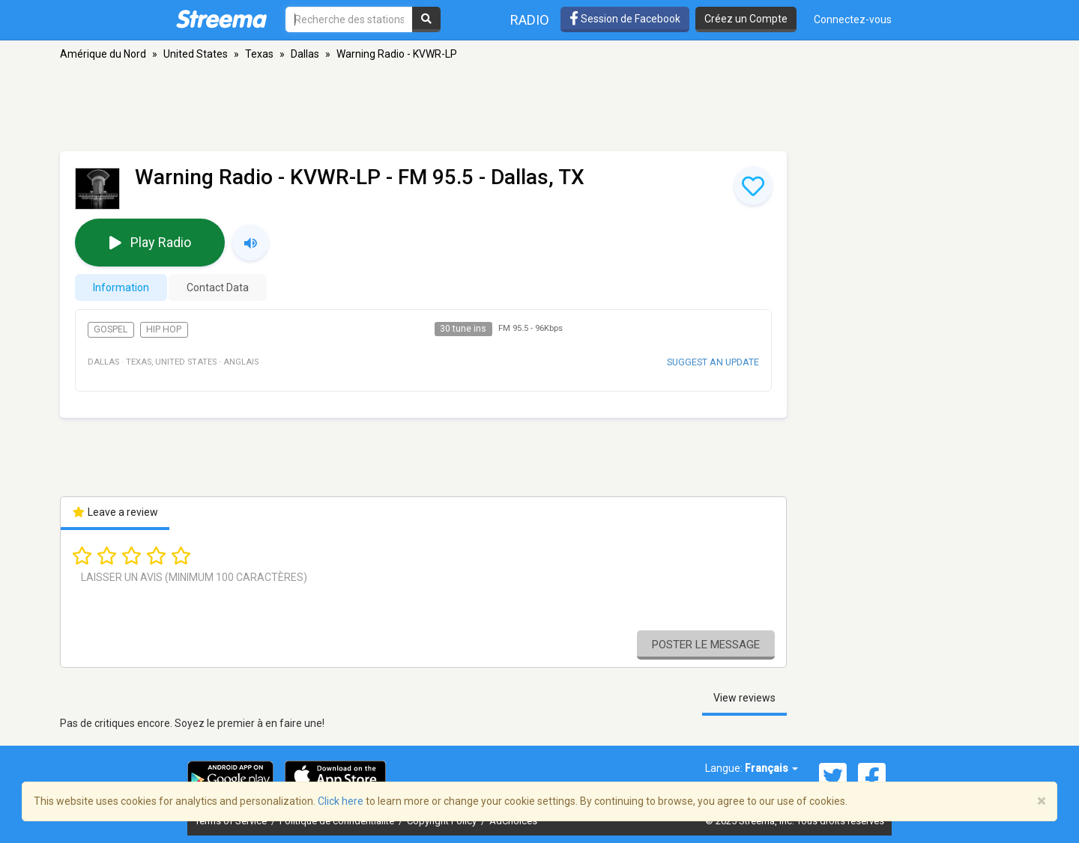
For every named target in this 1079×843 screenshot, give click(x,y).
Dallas (305, 54)
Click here (340, 801)
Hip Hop (163, 329)
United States (195, 54)
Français (771, 768)
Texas (259, 54)
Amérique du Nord (103, 54)
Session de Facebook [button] (624, 19)
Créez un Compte (746, 19)
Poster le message (706, 644)
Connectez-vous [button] (853, 19)
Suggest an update (713, 362)
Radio (529, 20)
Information (121, 287)
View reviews (744, 698)
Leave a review (115, 512)
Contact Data (218, 287)
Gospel (110, 329)
